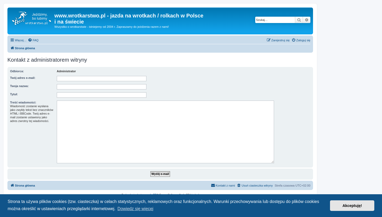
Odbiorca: (17, 71)
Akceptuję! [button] (352, 206)
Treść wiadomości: (23, 102)
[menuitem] (33, 40)
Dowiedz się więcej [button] (135, 208)
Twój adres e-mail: (22, 77)
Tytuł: (14, 94)
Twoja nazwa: (19, 86)
